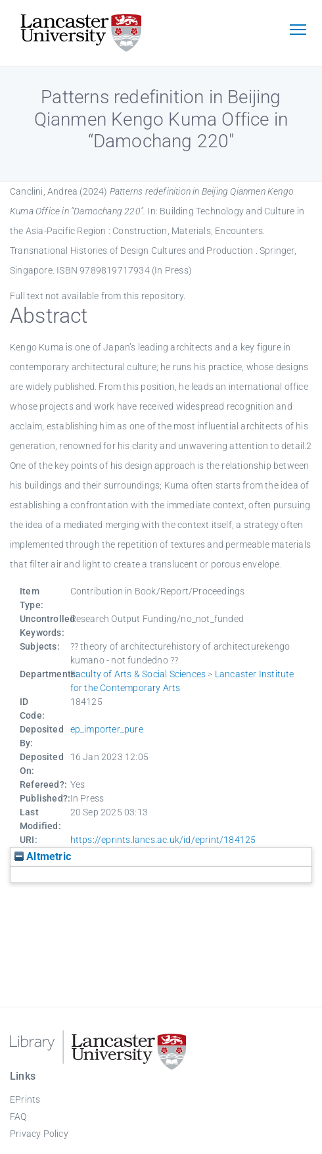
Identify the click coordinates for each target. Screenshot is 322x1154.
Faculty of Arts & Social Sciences (138, 674)
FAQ (18, 1116)
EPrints (25, 1099)
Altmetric (42, 856)
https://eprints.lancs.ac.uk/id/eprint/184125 (163, 839)
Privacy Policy (39, 1133)
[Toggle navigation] (297, 30)
